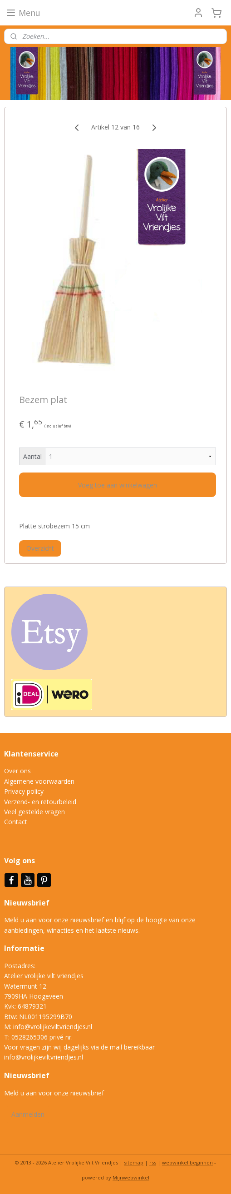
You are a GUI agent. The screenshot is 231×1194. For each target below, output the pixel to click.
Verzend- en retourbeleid (40, 801)
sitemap (133, 1162)
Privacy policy (24, 791)
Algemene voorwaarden (39, 781)
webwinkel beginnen (187, 1162)
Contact (15, 821)
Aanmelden (27, 1114)
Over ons (17, 770)
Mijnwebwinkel (131, 1177)
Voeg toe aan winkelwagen (117, 484)
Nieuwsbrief (27, 903)
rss (152, 1162)
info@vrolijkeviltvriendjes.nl (52, 1026)
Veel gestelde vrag (31, 811)
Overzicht (40, 548)
